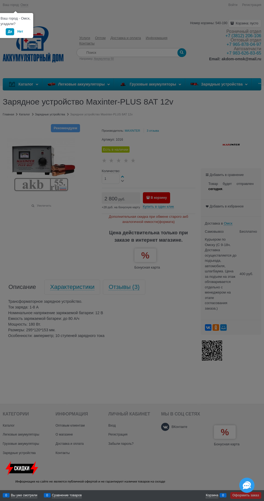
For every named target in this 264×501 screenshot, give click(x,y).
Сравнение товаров (67, 495)
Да (10, 31)
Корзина (212, 495)
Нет (20, 31)
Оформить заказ (245, 495)
